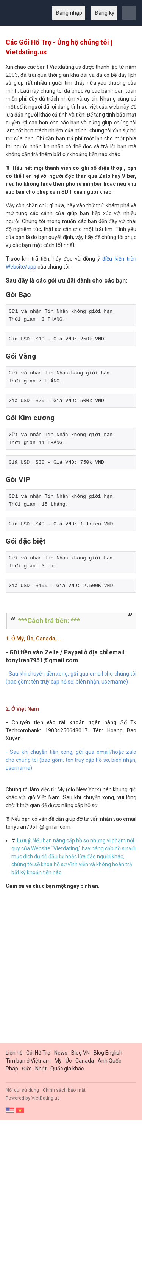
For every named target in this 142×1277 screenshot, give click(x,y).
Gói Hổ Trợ (38, 1053)
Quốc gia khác (67, 1069)
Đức (26, 1069)
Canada (84, 1061)
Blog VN (80, 1053)
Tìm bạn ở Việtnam (28, 1061)
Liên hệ (14, 1053)
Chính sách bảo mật (64, 1090)
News (60, 1053)
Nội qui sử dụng (22, 1090)
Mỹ (58, 1061)
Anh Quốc (109, 1061)
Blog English (108, 1053)
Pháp (12, 1069)
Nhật (41, 1069)
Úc (69, 1061)
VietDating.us (45, 1098)
